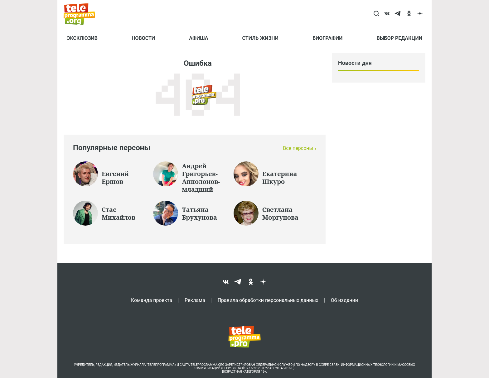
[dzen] (419, 14)
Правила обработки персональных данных (268, 300)
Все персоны (298, 148)
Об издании (344, 300)
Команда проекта (151, 300)
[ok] (409, 14)
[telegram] (398, 14)
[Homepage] (82, 14)
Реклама (195, 300)
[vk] (387, 14)
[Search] (376, 14)
